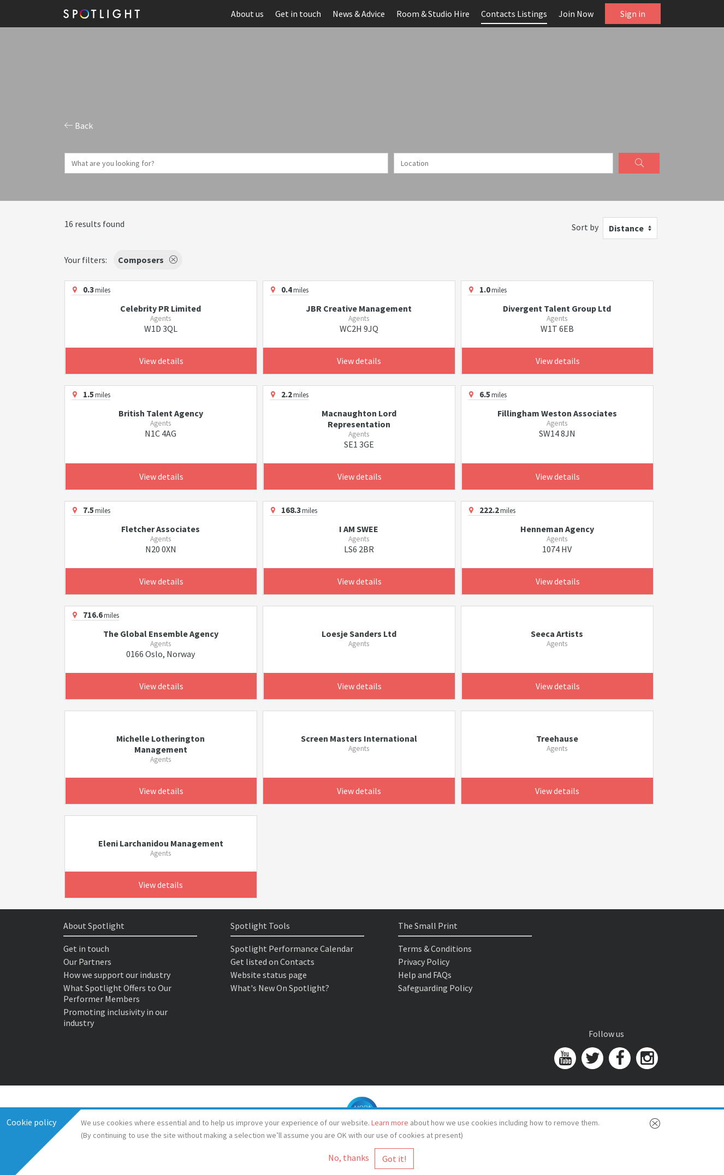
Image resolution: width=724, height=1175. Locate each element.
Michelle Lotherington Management (160, 744)
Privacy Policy (423, 961)
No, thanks (348, 1157)
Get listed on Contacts (272, 961)
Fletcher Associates (160, 528)
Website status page (268, 974)
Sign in (632, 13)
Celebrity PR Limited (160, 308)
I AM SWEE (358, 528)
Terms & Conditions (435, 948)
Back (78, 125)
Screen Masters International (359, 738)
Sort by (585, 227)
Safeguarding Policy (435, 987)
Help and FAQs (425, 974)
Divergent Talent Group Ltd (557, 308)
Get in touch (298, 13)
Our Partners (87, 961)
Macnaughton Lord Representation (359, 419)
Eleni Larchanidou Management (160, 843)
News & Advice (359, 13)
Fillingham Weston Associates (557, 413)
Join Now (576, 13)
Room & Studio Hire (433, 13)
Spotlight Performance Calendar (291, 948)
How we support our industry (116, 974)
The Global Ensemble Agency (160, 633)
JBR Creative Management (359, 308)
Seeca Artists (557, 633)
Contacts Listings (514, 13)
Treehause (557, 738)
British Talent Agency (160, 413)
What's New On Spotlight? (279, 987)
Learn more (389, 1123)
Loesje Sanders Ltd (359, 633)
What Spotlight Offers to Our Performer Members (117, 993)
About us (247, 13)
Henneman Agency (557, 528)
